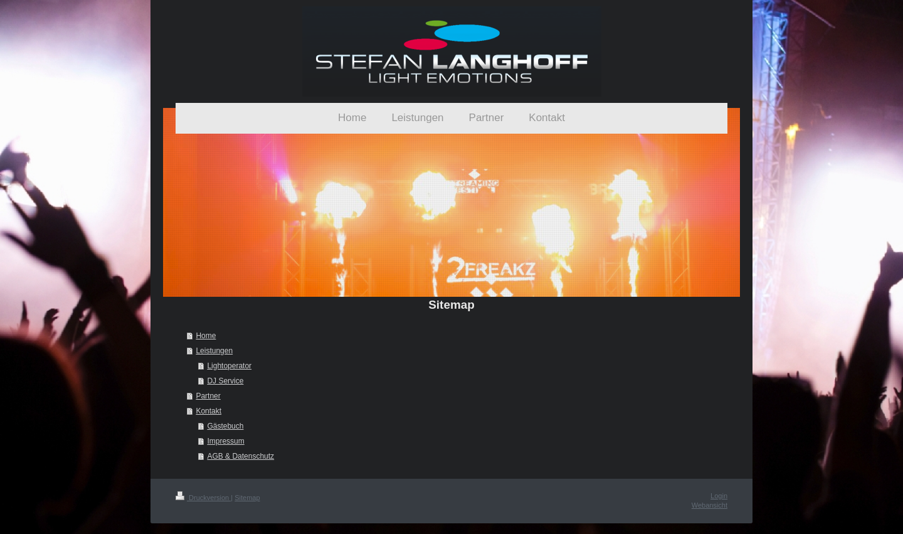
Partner (208, 396)
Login (718, 495)
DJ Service (225, 380)
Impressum (225, 441)
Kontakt (208, 411)
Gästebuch (225, 426)
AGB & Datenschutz (240, 456)
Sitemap (247, 497)
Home (206, 335)
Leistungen (214, 350)
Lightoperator (229, 365)
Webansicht (709, 505)
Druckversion (203, 497)
